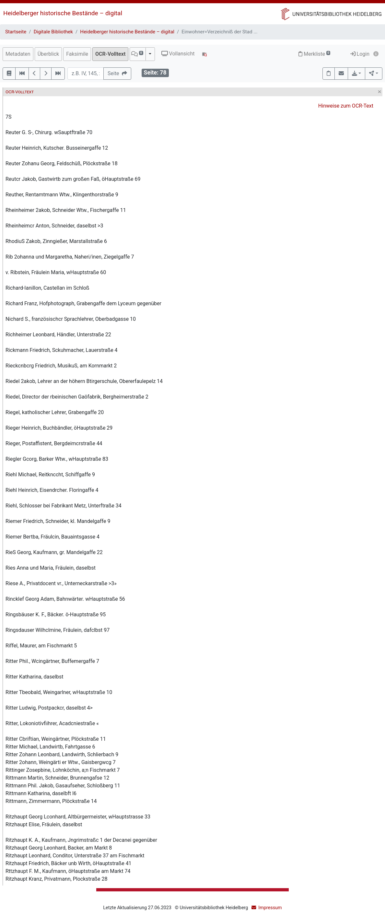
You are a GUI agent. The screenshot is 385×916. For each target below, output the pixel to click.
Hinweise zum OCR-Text (345, 106)
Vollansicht (178, 54)
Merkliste (314, 54)
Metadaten (18, 54)
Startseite (15, 32)
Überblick (48, 54)
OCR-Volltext (110, 54)
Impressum (270, 907)
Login (359, 54)
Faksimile (77, 54)
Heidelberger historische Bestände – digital (62, 13)
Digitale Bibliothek (53, 32)
